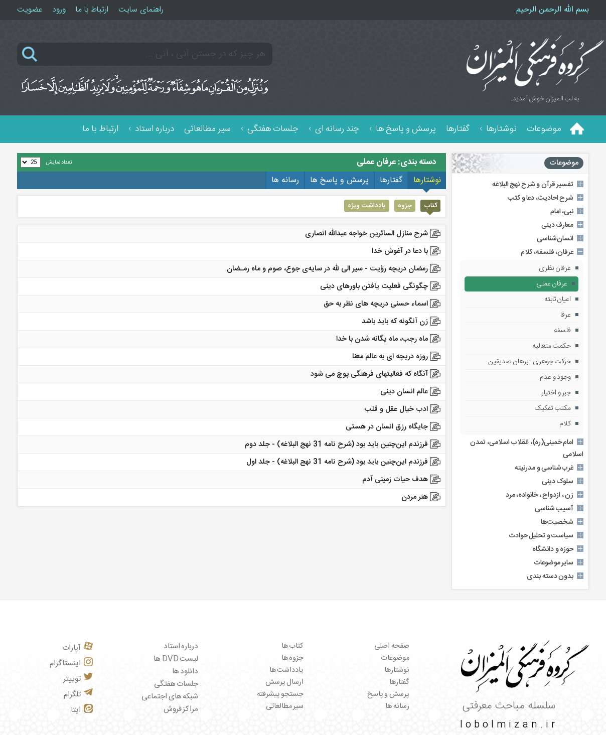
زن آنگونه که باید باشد (395, 322)
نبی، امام (562, 212)
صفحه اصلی (391, 646)
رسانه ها (397, 706)
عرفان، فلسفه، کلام (547, 252)
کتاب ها (292, 646)
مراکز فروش (181, 709)
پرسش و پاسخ (388, 694)
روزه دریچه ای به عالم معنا (390, 357)
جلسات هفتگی (272, 129)
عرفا (565, 315)
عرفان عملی (552, 284)
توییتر (78, 679)
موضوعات (544, 129)
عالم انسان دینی (404, 392)
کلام (565, 424)
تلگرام (78, 694)
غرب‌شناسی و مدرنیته (544, 468)
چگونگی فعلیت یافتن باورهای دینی (374, 286)
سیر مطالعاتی (207, 129)
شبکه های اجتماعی (169, 696)
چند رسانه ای (337, 129)
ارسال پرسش (284, 682)
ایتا (82, 710)
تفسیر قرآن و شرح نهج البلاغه (533, 185)
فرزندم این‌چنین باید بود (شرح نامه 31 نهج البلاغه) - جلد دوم (336, 444)
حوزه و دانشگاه (552, 549)
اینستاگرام (71, 663)
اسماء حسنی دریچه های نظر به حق (376, 304)
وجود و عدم (555, 377)
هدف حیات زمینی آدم (395, 480)
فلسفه (562, 331)
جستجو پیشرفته (280, 694)
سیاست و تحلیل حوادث (541, 536)
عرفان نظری (555, 268)
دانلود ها (185, 671)
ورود (59, 10)
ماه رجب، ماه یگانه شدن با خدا (382, 339)
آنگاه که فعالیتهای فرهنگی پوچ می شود (369, 374)
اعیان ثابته (557, 299)
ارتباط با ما (92, 10)
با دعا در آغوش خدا (400, 251)
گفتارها (458, 129)
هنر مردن (414, 497)
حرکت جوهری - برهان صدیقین (529, 362)
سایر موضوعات (554, 563)
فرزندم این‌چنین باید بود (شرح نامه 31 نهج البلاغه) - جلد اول (337, 462)
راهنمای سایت (141, 10)
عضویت (29, 10)
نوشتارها (501, 129)
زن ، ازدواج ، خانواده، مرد (540, 495)
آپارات (77, 648)
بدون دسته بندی (550, 576)
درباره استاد (154, 129)
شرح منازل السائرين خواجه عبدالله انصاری (366, 234)
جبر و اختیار (556, 393)
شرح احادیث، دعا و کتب (540, 198)
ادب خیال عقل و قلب (396, 409)
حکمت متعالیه (551, 346)
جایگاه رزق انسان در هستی (387, 427)
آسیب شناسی (554, 509)
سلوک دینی (558, 482)
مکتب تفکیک (553, 408)
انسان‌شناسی (555, 239)
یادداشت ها (286, 670)
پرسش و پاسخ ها (406, 129)
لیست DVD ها (176, 659)
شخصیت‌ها (557, 522)
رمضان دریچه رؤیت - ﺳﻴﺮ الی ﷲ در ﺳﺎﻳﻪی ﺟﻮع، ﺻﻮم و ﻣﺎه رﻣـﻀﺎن (327, 269)
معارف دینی (557, 225)
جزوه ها (292, 658)
